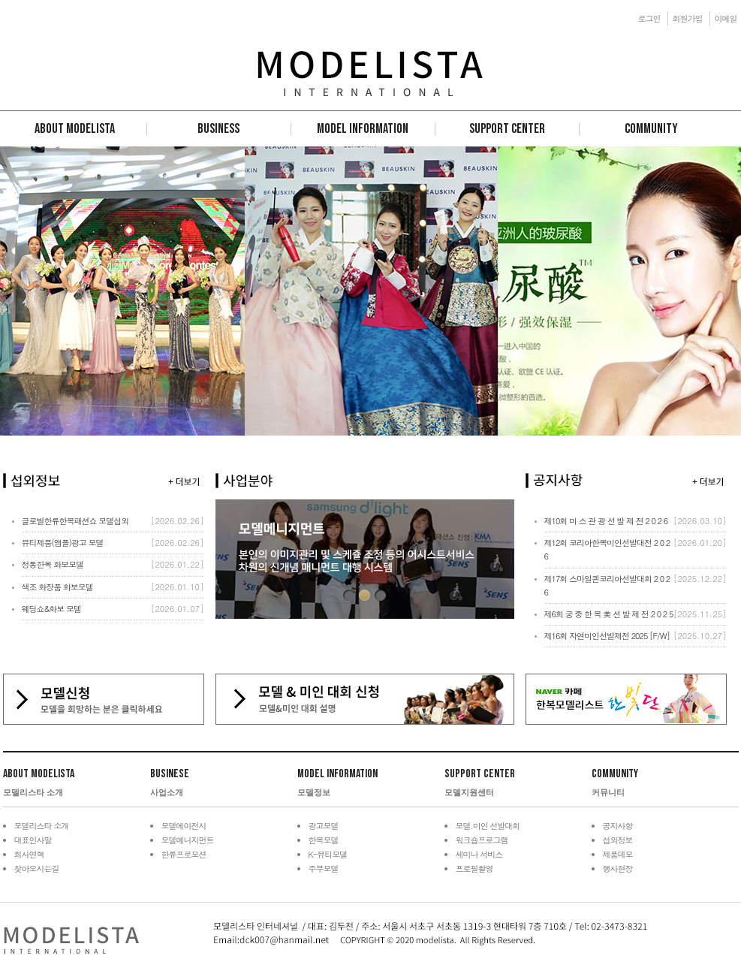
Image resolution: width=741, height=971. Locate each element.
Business (218, 129)
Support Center (507, 129)
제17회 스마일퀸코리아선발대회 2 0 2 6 (607, 585)
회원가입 (688, 18)
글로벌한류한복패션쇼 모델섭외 (75, 520)
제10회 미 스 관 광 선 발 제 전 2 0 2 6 (606, 520)
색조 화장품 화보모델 (57, 587)
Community (651, 129)
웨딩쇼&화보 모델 (51, 608)
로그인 (649, 18)
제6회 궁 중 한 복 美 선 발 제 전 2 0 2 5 (608, 614)
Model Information (362, 129)
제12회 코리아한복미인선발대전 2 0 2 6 (607, 549)
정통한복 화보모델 (53, 564)
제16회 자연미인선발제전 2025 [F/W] (607, 635)
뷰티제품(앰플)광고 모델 (63, 542)
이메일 (726, 18)
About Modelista (75, 129)
